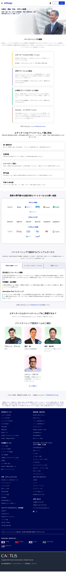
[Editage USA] (6, 545)
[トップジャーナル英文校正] (7, 421)
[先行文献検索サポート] (37, 433)
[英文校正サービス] (6, 412)
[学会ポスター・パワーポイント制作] (40, 468)
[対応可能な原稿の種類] (6, 525)
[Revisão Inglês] (48, 541)
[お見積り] (62, 3)
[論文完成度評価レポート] (6, 500)
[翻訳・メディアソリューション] (8, 469)
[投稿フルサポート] (37, 418)
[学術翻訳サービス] (6, 443)
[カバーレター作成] (5, 486)
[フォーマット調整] (5, 494)
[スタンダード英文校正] (6, 415)
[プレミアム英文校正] (5, 418)
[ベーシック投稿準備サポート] (39, 424)
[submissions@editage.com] (43, 508)
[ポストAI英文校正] (5, 424)
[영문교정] (33, 541)
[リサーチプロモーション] (38, 474)
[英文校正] (5, 541)
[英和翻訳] (3, 461)
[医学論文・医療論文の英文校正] (8, 438)
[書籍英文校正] (4, 430)
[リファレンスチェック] (6, 483)
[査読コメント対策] (5, 489)
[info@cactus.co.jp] (40, 126)
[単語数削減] (3, 497)
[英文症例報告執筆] (37, 435)
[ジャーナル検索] (4, 520)
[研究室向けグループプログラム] (8, 517)
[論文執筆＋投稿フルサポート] (39, 415)
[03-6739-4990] (43, 505)
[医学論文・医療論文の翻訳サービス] (8, 466)
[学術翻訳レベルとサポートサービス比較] (9, 458)
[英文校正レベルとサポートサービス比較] (9, 435)
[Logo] (8, 3)
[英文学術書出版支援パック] (38, 448)
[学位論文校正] (4, 427)
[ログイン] (55, 3)
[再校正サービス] (4, 433)
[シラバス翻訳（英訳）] (6, 463)
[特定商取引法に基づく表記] (38, 494)
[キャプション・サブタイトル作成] (40, 459)
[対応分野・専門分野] (5, 522)
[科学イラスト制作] (37, 471)
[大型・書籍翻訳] (4, 455)
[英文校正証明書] (4, 492)
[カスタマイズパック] (37, 427)
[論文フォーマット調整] (37, 438)
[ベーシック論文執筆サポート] (39, 421)
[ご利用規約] (27, 564)
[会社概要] (35, 480)
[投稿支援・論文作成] (39, 412)
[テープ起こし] (36, 453)
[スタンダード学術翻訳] (6, 449)
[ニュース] (35, 483)
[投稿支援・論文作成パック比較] (39, 430)
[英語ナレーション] (37, 450)
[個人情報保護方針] (6, 564)
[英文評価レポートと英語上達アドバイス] (9, 480)
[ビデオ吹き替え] (36, 462)
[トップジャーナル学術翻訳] (7, 452)
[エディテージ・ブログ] (37, 489)
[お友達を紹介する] (5, 514)
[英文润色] (19, 541)
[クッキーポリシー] (17, 564)
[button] (50, 2)
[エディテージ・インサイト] (38, 486)
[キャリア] (34, 564)
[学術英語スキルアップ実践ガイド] (8, 503)
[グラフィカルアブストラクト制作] (40, 465)
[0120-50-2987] (41, 502)
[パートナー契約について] (38, 492)
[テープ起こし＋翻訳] (37, 456)
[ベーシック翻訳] (4, 446)
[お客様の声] (3, 511)
